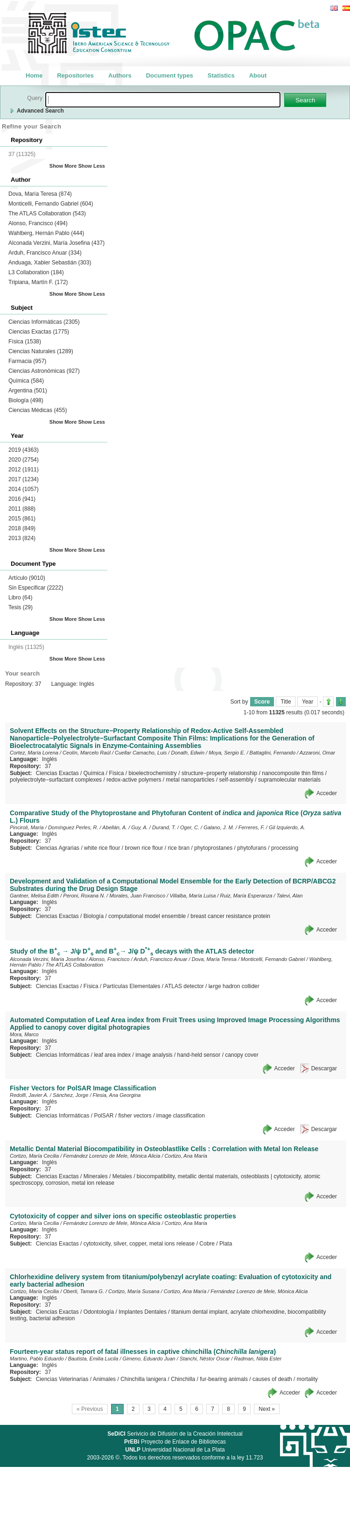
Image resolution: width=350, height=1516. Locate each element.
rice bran (179, 848)
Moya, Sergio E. (227, 752)
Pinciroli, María (27, 827)
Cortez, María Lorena (34, 752)
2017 (23, 479)
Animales (104, 1379)
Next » (267, 1409)
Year (307, 701)
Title (285, 701)
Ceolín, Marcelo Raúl (87, 752)
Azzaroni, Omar (317, 752)
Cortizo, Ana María (186, 1156)
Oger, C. (189, 827)
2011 (21, 508)
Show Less (91, 166)
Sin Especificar (35, 587)
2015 (21, 518)
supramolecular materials (289, 779)
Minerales (96, 1176)
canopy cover (241, 1055)
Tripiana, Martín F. (38, 282)
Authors (120, 75)
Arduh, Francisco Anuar (45, 252)
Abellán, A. (114, 827)
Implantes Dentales (143, 1312)
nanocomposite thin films (292, 773)
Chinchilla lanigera (143, 1379)
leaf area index (112, 1055)
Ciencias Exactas (38, 331)
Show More (63, 166)
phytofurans (251, 848)
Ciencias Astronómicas (44, 371)
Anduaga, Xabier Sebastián (49, 262)
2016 (21, 499)
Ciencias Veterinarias (62, 1379)
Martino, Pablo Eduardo (37, 1358)
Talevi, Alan (290, 895)
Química (26, 380)
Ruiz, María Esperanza (246, 895)
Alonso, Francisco (38, 223)
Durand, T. (164, 827)
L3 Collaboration (36, 272)
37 (48, 766)
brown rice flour (144, 848)
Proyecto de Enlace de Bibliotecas (175, 1441)
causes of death (272, 1379)
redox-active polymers (133, 779)
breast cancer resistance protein (230, 916)
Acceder (326, 793)
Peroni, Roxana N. (84, 895)
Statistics (221, 75)
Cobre (207, 1243)
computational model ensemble (147, 916)
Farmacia (27, 361)
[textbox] (162, 99)
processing (284, 848)
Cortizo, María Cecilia (34, 1156)
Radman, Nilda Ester (258, 1358)
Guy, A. (139, 827)
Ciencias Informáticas (44, 322)
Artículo (26, 578)
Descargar (324, 1068)
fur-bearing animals (224, 1379)
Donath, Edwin (187, 752)
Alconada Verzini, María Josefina (56, 243)
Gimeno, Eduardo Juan (149, 1358)
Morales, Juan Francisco (137, 895)
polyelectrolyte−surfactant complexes (56, 779)
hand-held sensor (199, 1055)
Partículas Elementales (132, 986)
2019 (23, 450)
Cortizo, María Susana (133, 1291)
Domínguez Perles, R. (73, 827)
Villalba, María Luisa (192, 895)
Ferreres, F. (251, 827)
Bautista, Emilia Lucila (93, 1358)
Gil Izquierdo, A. (287, 827)
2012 (23, 469)
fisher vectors (134, 1115)
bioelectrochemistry (152, 773)
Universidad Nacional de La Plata (174, 1449)
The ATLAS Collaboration (47, 213)
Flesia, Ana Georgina (117, 1095)
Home (34, 75)
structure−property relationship (219, 773)
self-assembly (236, 779)
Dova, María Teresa (40, 194)
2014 (23, 489)
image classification (180, 1115)
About (258, 75)
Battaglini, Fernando (272, 752)
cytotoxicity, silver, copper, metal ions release (139, 1243)
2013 (21, 538)
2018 (21, 528)
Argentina (27, 390)
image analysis (153, 1055)
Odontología (99, 1312)
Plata (225, 1243)
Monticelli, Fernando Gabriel (50, 203)
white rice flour (102, 848)
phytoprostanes (213, 848)
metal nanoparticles (190, 779)
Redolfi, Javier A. (29, 1095)
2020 (23, 459)
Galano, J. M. (218, 827)
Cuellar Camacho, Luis (141, 752)
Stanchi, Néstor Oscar (205, 1358)
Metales (122, 1176)
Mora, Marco (24, 1034)
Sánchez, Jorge (70, 1095)
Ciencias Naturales (40, 351)
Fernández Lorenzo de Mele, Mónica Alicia (111, 1156)
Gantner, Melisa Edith (34, 895)
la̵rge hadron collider (234, 986)
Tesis (20, 607)
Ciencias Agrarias (57, 848)
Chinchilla (183, 1379)
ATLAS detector (184, 986)
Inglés (49, 759)
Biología (25, 400)
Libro (20, 597)
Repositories (75, 75)
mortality (307, 1379)
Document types (169, 75)
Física (24, 341)
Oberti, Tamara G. (83, 1291)
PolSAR (103, 1115)
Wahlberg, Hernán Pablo (46, 233)
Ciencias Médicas (37, 410)
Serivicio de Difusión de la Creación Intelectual (175, 1434)
